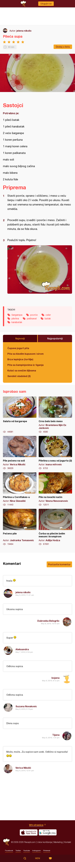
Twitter (18, 851)
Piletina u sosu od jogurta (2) (55, 453)
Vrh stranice (36, 824)
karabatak (17, 322)
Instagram (36, 851)
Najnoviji (20, 338)
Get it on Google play (48, 832)
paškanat (32, 318)
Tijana (55, 734)
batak (48, 318)
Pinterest (46, 851)
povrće (34, 314)
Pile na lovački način (55, 489)
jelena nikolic (24, 30)
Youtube (26, 851)
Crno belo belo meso (55, 415)
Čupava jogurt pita (18, 348)
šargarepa (17, 314)
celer (48, 314)
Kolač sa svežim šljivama (21, 370)
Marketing (58, 842)
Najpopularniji (55, 338)
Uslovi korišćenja (44, 842)
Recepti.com (6, 842)
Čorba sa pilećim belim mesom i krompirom (55, 527)
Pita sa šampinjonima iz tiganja (25, 364)
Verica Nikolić (23, 767)
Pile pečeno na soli (19, 453)
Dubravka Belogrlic (48, 620)
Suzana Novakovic (26, 706)
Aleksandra (22, 649)
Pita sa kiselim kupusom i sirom (25, 353)
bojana (55, 677)
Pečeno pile (19, 527)
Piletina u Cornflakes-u (19, 489)
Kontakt (67, 842)
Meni (37, 858)
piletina (15, 318)
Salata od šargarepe (19, 415)
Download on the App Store (29, 832)
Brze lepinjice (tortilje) (20, 359)
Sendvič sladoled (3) (19, 376)
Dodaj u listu (63, 46)
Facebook (9, 851)
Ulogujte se (46, 3)
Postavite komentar (59, 564)
